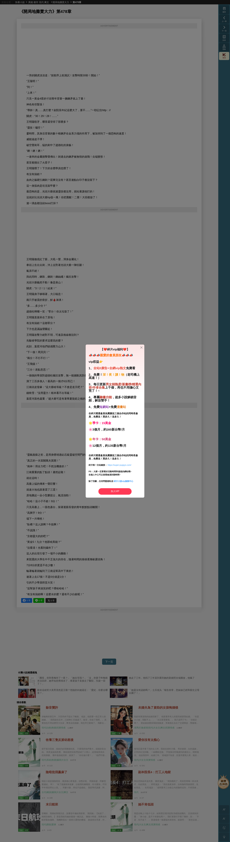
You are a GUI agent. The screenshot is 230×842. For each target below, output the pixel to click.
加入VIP (115, 491)
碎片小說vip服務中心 (123, 481)
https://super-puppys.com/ (119, 465)
